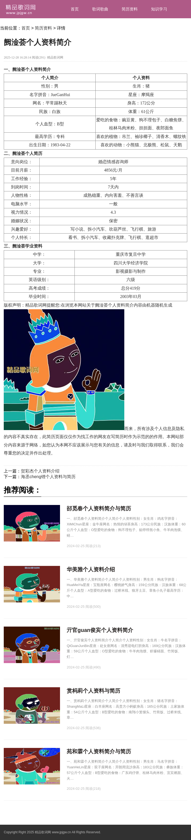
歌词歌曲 (100, 9)
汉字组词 (108, 27)
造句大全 (79, 27)
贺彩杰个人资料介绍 (40, 471)
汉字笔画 (138, 27)
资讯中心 (167, 27)
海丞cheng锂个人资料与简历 (48, 476)
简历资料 (130, 9)
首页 (75, 9)
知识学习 (159, 9)
